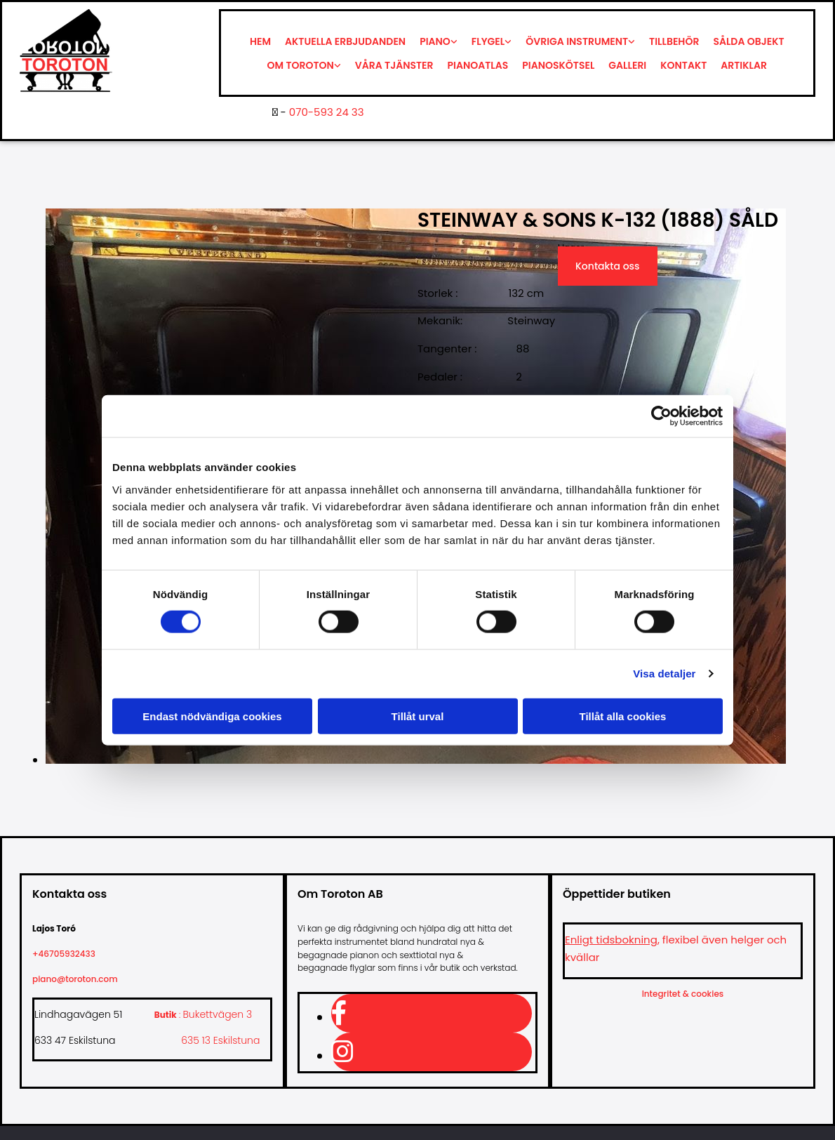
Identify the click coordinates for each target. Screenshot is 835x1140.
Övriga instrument (577, 41)
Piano (435, 41)
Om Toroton (300, 65)
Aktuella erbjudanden (345, 41)
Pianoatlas (478, 65)
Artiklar (744, 65)
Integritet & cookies (683, 994)
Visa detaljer (664, 674)
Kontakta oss (607, 266)
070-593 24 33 (326, 112)
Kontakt (683, 65)
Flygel (488, 41)
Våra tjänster (394, 65)
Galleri (627, 65)
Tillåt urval (418, 716)
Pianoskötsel (558, 65)
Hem (260, 41)
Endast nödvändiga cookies (211, 716)
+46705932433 (69, 954)
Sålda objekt (748, 41)
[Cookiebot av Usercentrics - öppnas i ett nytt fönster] (661, 416)
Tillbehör (674, 41)
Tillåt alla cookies (623, 716)
